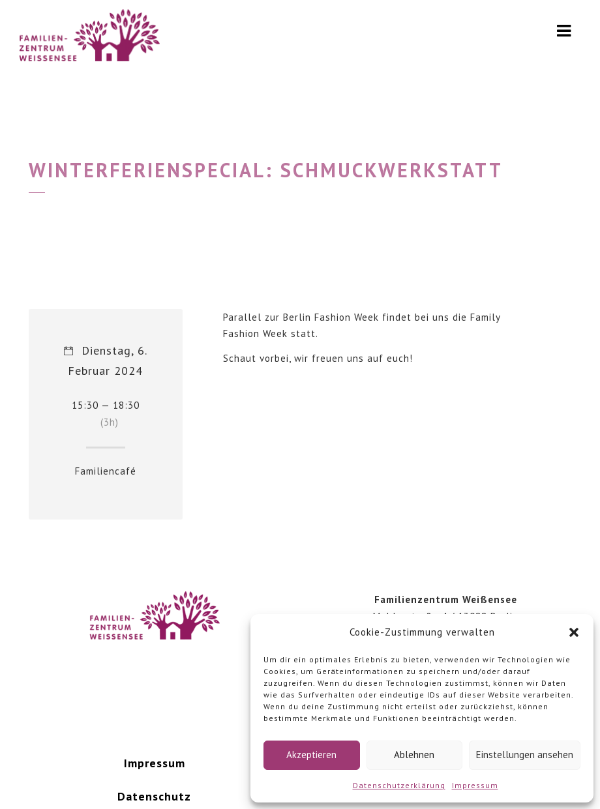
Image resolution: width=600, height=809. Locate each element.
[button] (573, 632)
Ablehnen (414, 754)
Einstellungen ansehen (524, 754)
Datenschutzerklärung (399, 785)
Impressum (475, 785)
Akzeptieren (311, 754)
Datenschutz (154, 796)
